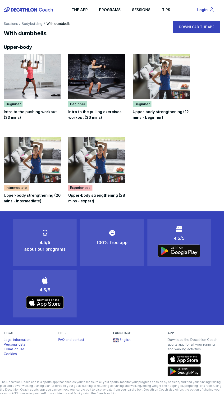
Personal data (14, 344)
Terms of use (14, 349)
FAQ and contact (71, 340)
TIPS (166, 9)
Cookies (10, 354)
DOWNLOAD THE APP (197, 27)
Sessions (11, 23)
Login (208, 10)
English (122, 340)
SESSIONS (141, 9)
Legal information (17, 340)
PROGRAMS (110, 9)
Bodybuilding (32, 23)
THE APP (80, 9)
